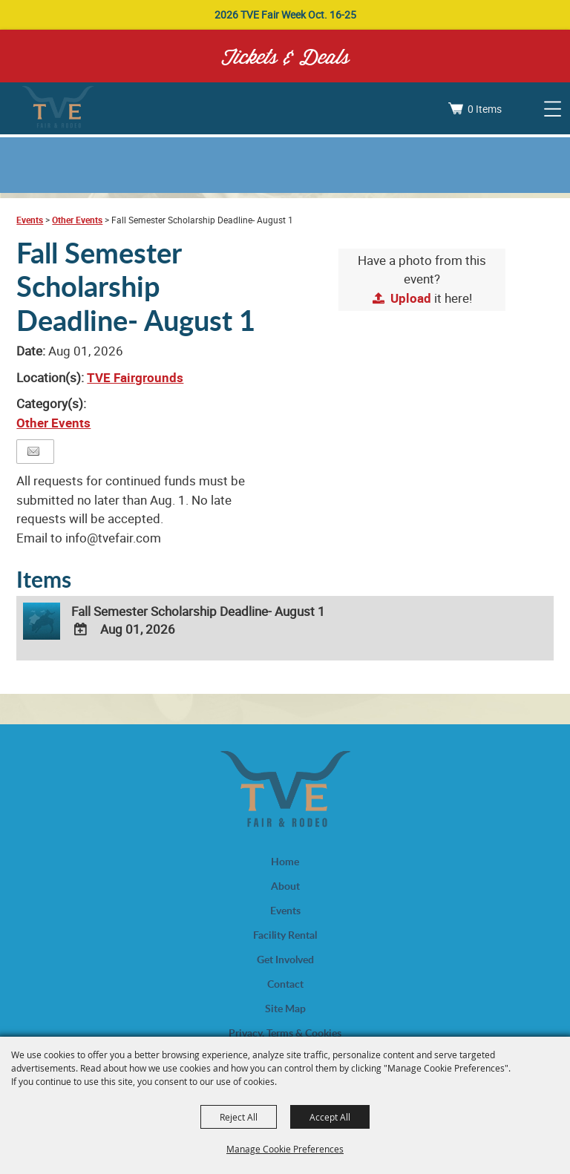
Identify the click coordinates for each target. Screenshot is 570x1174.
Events (29, 220)
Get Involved (285, 959)
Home (285, 861)
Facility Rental (285, 935)
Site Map (285, 1008)
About (285, 886)
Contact (285, 984)
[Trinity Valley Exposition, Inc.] (57, 108)
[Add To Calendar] (80, 629)
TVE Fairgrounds (135, 377)
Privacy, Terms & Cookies (285, 1033)
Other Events (77, 220)
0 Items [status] (485, 109)
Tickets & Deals (285, 56)
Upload (410, 297)
